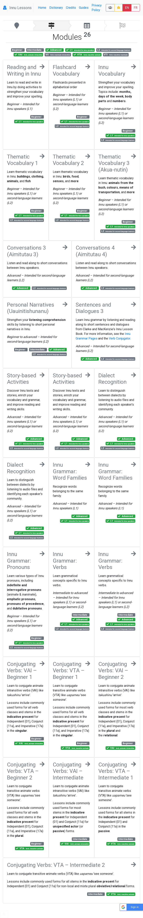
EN (127, 7)
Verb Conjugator (119, 338)
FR (135, 7)
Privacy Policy (97, 7)
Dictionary (56, 7)
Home (42, 7)
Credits (71, 7)
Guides (83, 7)
